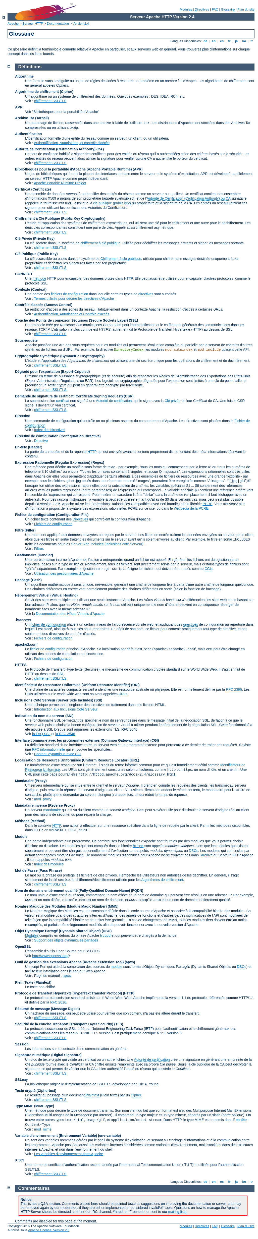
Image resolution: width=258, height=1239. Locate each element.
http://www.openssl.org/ (50, 956)
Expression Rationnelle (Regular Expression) (52, 462)
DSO (240, 967)
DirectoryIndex (129, 350)
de (205, 41)
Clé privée (172, 401)
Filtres (39, 549)
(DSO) (107, 931)
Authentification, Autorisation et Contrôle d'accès (71, 314)
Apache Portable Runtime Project (60, 183)
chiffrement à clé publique (100, 243)
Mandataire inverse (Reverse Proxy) (45, 805)
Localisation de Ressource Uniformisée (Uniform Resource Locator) (72, 760)
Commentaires (34, 1188)
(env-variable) (109, 1136)
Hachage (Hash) (28, 580)
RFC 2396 (234, 689)
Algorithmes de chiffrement (162, 880)
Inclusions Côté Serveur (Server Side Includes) (54, 700)
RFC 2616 (58, 1002)
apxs (67, 976)
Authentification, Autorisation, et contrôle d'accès (72, 143)
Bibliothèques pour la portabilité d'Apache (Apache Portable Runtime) (73, 169)
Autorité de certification (114, 401)
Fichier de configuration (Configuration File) (51, 515)
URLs (123, 694)
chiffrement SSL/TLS (50, 101)
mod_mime (42, 1129)
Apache (13, 23)
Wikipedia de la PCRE (191, 508)
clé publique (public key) (112, 203)
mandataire (52, 810)
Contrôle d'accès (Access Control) (43, 305)
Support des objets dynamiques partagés (66, 940)
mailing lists (177, 1212)
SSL (60, 674)
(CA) (100, 149)
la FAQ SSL (41, 734)
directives (145, 294)
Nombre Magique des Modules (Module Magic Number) (61, 906)
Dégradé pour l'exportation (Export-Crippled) (52, 372)
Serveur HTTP (32, 23)
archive (207, 855)
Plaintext (92, 1095)
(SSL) (133, 320)
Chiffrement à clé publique (120, 259)
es (222, 41)
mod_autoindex (179, 350)
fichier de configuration (48, 624)
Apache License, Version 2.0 (49, 1230)
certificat (62, 401)
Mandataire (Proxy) (31, 781)
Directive (22, 416)
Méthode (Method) (30, 821)
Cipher (136, 1095)
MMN (113, 906)
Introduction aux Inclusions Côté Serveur (65, 709)
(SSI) (98, 700)
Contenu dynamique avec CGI (57, 754)
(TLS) (118, 1024)
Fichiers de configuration (53, 524)
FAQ (215, 9)
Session (22, 1044)
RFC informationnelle (48, 749)
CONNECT (23, 274)
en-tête (241, 1120)
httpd (138, 846)
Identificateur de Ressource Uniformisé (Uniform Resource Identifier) (72, 685)
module (116, 967)
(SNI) (69, 716)
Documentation (58, 23)
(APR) (138, 169)
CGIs (208, 569)
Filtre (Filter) (25, 530)
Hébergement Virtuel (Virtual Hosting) (46, 595)
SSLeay (21, 1080)
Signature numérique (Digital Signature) (48, 1055)
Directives (202, 9)
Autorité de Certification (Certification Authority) (55, 149)
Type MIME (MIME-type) (34, 1106)
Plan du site (245, 9)
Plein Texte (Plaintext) (33, 982)
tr (252, 41)
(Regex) (97, 462)
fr (229, 41)
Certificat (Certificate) (33, 189)
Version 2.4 (81, 23)
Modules (186, 9)
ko (244, 41)
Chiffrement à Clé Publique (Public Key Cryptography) (60, 218)
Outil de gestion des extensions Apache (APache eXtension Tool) (69, 962)
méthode (39, 278)
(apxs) (130, 962)
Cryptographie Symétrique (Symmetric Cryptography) (60, 356)
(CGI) (154, 740)
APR (19, 107)
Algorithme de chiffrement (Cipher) (44, 92)
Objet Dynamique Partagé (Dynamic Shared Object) (58, 931)
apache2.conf (26, 644)
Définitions (30, 66)
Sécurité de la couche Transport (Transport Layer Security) (64, 1024)
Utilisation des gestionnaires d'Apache (63, 573)
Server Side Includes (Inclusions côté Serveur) (107, 544)
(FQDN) (137, 891)
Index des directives (49, 430)
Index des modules (49, 864)
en (213, 41)
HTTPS (21, 665)
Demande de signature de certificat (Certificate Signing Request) (69, 396)
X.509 (19, 1160)
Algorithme (24, 76)
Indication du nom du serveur (39, 716)
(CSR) (129, 396)
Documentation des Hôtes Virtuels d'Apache (70, 614)
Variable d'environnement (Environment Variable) (56, 1136)
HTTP (91, 452)
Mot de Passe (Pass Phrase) (38, 870)
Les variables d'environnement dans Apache (68, 1154)
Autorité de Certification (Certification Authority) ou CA (188, 198)
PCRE (208, 504)
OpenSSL (23, 947)
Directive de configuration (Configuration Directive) (58, 436)
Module (21, 837)
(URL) (134, 760)
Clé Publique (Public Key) (36, 254)
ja (236, 41)
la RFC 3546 (65, 734)
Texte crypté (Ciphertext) (35, 1091)
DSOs (193, 851)
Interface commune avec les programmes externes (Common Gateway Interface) (82, 740)
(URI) (135, 685)
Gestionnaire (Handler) (34, 555)
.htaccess (23, 620)
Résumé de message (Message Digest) (47, 1009)
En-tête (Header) (28, 447)
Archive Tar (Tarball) (32, 118)
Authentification (28, 134)
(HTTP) (128, 993)
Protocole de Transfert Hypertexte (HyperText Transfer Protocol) (68, 993)
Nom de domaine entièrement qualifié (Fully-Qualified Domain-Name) (72, 891)
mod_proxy (42, 799)
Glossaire (228, 9)
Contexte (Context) (30, 289)
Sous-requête (26, 340)
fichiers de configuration (69, 294)
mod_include (209, 350)
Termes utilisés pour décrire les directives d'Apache (74, 299)
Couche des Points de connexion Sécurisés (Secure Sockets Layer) (72, 320)
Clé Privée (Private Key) (35, 239)
